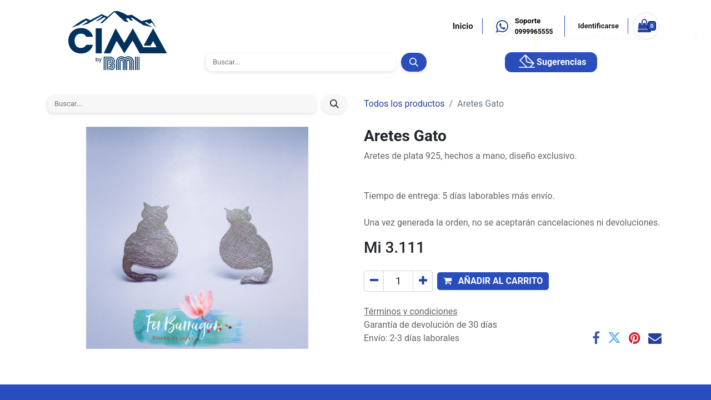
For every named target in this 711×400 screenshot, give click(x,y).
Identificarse (598, 26)
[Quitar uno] (374, 281)
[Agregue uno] (423, 281)
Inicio (463, 26)
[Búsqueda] (413, 62)
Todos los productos (404, 103)
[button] (493, 281)
